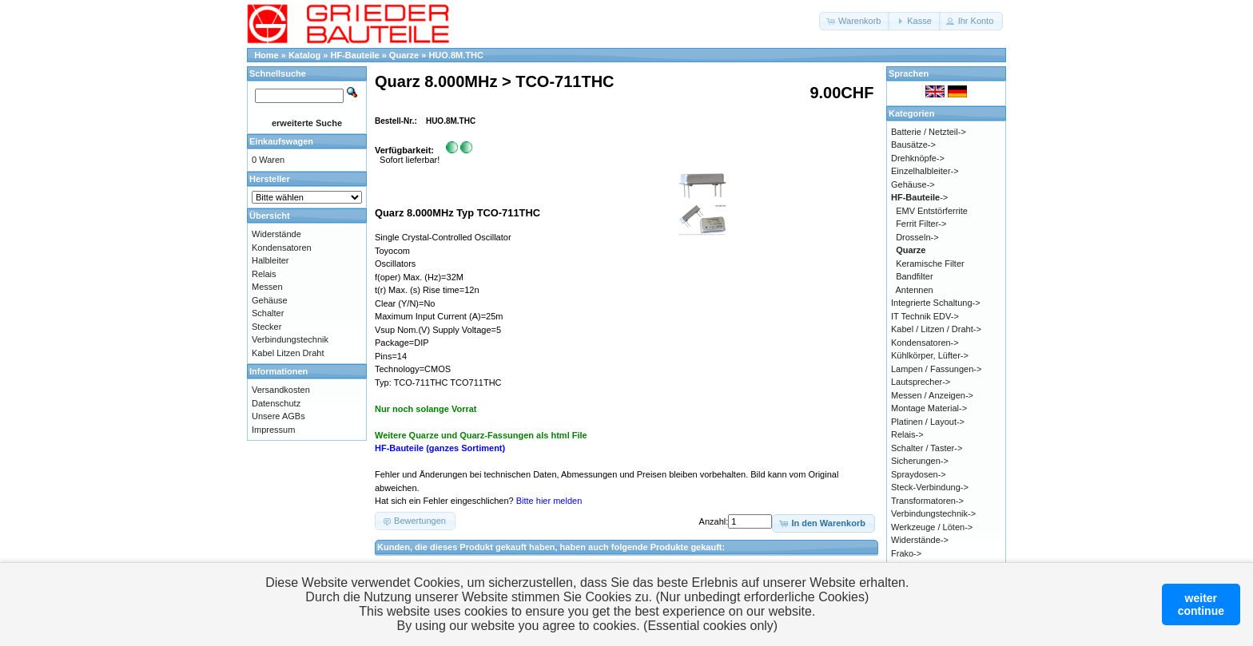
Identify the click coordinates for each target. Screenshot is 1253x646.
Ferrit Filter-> (921, 223)
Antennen (914, 290)
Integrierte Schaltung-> (936, 302)
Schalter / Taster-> (926, 448)
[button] (854, 21)
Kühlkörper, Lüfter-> (930, 355)
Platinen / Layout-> (928, 421)
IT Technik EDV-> (925, 316)
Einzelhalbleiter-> (925, 171)
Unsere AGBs (278, 416)
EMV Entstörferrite (932, 211)
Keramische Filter (930, 263)
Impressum (273, 429)
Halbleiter (270, 260)
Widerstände (276, 234)
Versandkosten (281, 389)
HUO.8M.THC (455, 55)
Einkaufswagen (281, 141)
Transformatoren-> (927, 500)
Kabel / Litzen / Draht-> (936, 329)
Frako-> (906, 553)
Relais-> (907, 434)
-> (919, 197)
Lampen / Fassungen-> (936, 369)
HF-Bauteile (355, 55)
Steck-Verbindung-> (930, 487)
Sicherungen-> (920, 461)
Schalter (268, 313)
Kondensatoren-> (925, 342)
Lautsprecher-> (920, 381)
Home (266, 55)
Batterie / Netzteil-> (928, 132)
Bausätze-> (913, 144)
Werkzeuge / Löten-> (932, 527)
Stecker (266, 326)
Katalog (304, 55)
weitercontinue (1201, 604)
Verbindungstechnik (290, 339)
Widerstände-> (920, 540)
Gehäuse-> (913, 184)
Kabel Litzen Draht (288, 353)
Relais (264, 274)
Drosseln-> (917, 237)
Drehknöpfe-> (918, 158)
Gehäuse (270, 300)
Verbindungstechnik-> (933, 513)
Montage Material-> (929, 408)
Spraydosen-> (918, 474)
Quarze (404, 55)
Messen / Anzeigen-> (932, 395)
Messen (267, 286)
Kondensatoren (282, 247)
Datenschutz (276, 403)
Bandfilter (914, 276)
